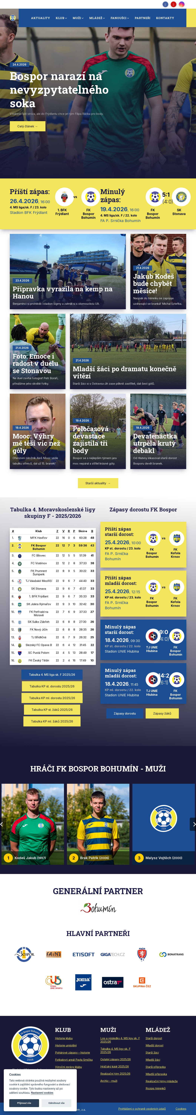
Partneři (142, 18)
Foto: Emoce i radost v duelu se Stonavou (35, 363)
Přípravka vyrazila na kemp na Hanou (63, 292)
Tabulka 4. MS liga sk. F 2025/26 (52, 674)
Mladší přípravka (156, 1074)
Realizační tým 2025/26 (115, 1073)
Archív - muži (108, 1081)
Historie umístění (66, 1045)
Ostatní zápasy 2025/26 (115, 1059)
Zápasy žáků (162, 713)
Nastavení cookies (42, 1092)
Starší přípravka (156, 1067)
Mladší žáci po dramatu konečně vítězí (124, 372)
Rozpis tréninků (156, 1088)
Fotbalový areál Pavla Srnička (74, 1059)
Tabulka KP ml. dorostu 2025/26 (52, 698)
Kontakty (165, 18)
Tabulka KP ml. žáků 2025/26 (52, 721)
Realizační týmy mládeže (162, 1081)
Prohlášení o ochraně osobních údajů (142, 1108)
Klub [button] (60, 18)
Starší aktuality (98, 483)
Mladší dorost (154, 1045)
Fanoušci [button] (118, 18)
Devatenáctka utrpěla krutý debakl (155, 443)
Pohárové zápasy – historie (72, 1052)
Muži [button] (77, 18)
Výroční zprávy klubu (68, 1067)
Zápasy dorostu (125, 713)
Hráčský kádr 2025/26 (114, 1066)
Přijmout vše (24, 1103)
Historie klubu (64, 1038)
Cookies (181, 1108)
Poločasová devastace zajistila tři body (91, 439)
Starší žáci (152, 1052)
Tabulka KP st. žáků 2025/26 (52, 710)
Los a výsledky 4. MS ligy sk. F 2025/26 (120, 1039)
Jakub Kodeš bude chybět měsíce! (153, 283)
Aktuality (40, 18)
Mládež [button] (95, 18)
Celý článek (27, 126)
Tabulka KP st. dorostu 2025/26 (52, 686)
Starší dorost (154, 1038)
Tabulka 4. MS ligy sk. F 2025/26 (115, 1050)
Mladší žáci (153, 1059)
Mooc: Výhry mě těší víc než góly (36, 443)
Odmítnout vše (56, 1103)
